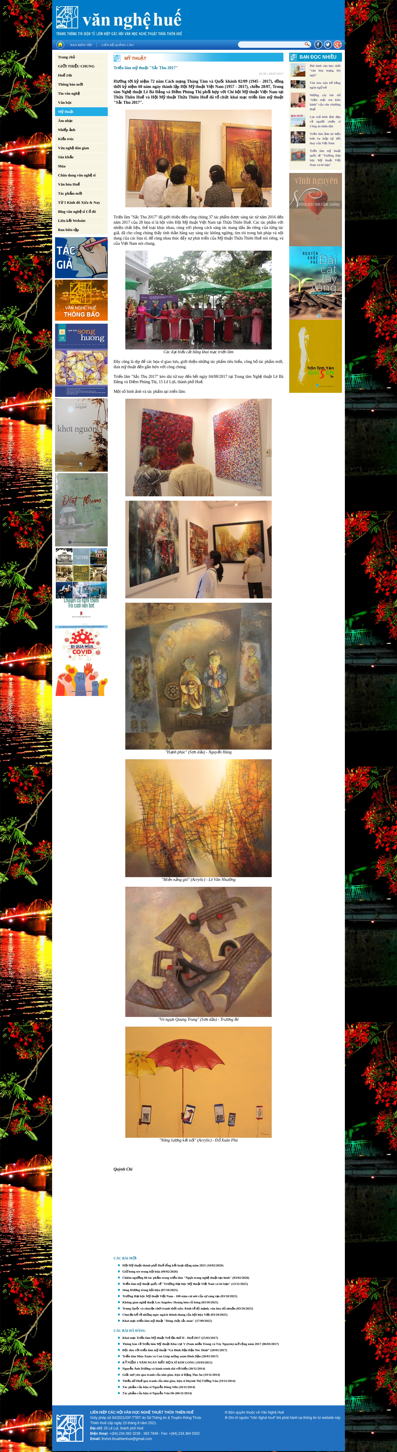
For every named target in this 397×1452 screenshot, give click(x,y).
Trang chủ (66, 57)
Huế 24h (65, 75)
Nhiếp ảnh (66, 130)
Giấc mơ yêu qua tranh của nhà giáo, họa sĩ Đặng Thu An (162, 1374)
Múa (62, 166)
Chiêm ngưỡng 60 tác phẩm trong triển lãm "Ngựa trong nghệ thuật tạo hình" (177, 1277)
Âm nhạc (65, 120)
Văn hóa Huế (69, 184)
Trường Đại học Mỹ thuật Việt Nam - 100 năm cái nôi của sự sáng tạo (171, 1296)
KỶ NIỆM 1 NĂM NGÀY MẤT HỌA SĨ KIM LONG (158, 1362)
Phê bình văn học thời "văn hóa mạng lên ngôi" (325, 70)
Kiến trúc (66, 139)
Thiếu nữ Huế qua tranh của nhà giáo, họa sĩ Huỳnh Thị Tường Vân (170, 1381)
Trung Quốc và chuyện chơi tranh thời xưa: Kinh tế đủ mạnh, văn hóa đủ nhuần (178, 1308)
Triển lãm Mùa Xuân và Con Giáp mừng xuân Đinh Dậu (161, 1356)
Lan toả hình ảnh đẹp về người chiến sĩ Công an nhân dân (325, 121)
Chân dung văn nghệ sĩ (76, 175)
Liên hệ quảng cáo (118, 45)
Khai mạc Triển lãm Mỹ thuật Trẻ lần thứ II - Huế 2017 (161, 1337)
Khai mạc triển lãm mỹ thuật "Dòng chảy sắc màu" (158, 1320)
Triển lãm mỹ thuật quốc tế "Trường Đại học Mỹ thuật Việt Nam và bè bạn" (176, 1283)
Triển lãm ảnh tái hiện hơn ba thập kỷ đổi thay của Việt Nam (325, 138)
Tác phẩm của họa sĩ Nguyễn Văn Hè (148, 1393)
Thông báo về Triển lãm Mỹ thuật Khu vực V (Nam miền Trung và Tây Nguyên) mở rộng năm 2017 (191, 1344)
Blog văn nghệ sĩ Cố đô (77, 211)
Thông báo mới (70, 84)
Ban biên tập (81, 45)
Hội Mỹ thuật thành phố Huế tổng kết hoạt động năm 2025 (164, 1265)
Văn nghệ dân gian (73, 148)
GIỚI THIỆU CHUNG (76, 66)
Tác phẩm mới (70, 193)
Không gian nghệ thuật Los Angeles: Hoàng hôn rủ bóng (161, 1302)
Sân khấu (65, 157)
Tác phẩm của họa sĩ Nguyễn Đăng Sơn (150, 1387)
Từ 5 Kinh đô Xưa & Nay (79, 202)
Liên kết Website (71, 220)
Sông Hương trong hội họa (141, 1290)
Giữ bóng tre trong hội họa (141, 1271)
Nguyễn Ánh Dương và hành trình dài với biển (155, 1368)
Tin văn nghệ (69, 93)
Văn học (65, 102)
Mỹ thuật (65, 111)
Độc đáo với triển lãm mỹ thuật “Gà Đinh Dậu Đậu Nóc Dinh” (166, 1350)
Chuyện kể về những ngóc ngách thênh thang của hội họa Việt (166, 1314)
